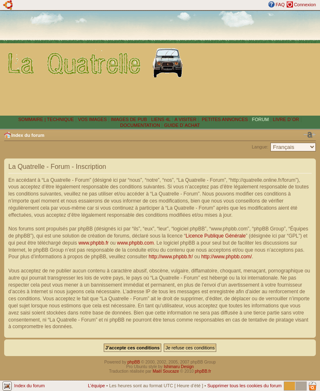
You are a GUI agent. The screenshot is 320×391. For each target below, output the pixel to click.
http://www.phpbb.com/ (226, 257)
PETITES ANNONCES (224, 119)
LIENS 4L (161, 119)
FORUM (260, 119)
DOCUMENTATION (140, 125)
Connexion (305, 4)
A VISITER (186, 119)
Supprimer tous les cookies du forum (244, 385)
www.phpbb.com (135, 243)
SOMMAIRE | (32, 119)
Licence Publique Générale (216, 236)
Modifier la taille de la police (309, 135)
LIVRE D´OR (286, 119)
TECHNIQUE (60, 119)
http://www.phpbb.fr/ (171, 257)
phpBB (134, 362)
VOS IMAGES (92, 119)
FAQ (280, 4)
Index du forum (27, 135)
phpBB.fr (203, 371)
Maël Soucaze (165, 371)
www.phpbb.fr (93, 243)
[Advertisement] (253, 63)
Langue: (260, 146)
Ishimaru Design (179, 366)
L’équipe (96, 385)
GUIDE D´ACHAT (182, 125)
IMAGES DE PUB (129, 119)
